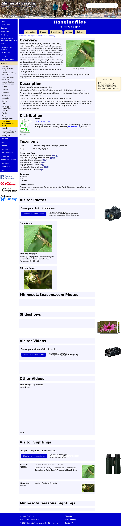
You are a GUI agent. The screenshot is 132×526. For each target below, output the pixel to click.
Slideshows (56, 32)
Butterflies (5, 90)
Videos (69, 32)
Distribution (42, 36)
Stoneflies (5, 128)
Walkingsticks (6, 136)
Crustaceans (5, 53)
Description (32, 36)
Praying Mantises (7, 119)
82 (46, 122)
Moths (4, 116)
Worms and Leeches (8, 160)
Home (3, 21)
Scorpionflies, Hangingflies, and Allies (8, 123)
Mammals (4, 139)
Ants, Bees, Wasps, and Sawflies (8, 78)
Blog (2, 170)
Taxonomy (51, 36)
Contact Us (69, 523)
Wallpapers (5, 163)
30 (44, 122)
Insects (4, 63)
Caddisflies (5, 92)
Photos (43, 32)
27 (39, 122)
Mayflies (4, 113)
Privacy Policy (70, 519)
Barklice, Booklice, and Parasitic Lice (8, 83)
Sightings (81, 32)
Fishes (3, 56)
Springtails (5, 156)
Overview (22, 36)
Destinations (5, 24)
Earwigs (4, 101)
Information (30, 32)
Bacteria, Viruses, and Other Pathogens (9, 39)
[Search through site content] (98, 5)
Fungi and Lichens (7, 60)
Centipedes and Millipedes (7, 48)
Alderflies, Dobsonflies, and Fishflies (7, 68)
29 (41, 122)
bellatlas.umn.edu (74, 127)
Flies (3, 104)
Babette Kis (26, 223)
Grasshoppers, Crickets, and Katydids (7, 108)
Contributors (5, 167)
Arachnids (4, 35)
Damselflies (6, 95)
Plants (3, 142)
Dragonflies (5, 98)
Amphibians (5, 31)
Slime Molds (5, 149)
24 (36, 122)
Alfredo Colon (27, 268)
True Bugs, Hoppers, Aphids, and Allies (9, 132)
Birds (3, 44)
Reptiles (4, 146)
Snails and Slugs (7, 153)
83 (49, 122)
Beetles (4, 87)
